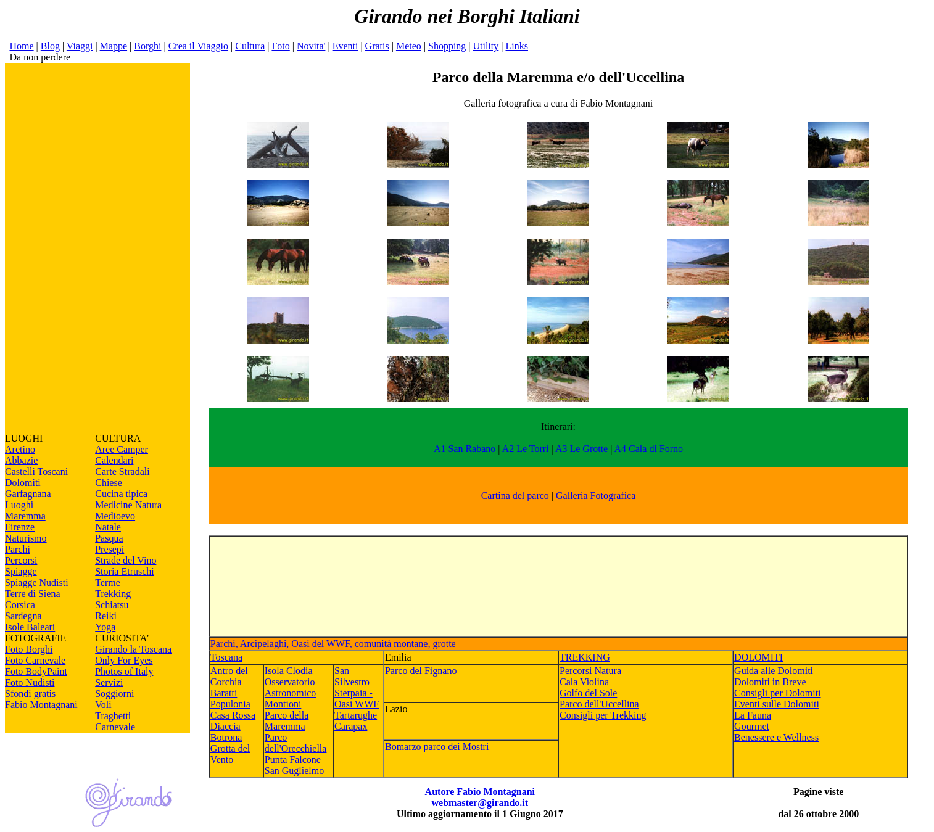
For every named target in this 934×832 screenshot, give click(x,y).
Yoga (105, 627)
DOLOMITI (758, 657)
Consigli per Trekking (603, 715)
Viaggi (80, 46)
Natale (108, 527)
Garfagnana (28, 493)
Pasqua (109, 538)
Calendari (114, 460)
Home (21, 46)
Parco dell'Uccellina (599, 704)
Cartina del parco (515, 495)
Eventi (345, 46)
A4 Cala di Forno (649, 448)
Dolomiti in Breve (770, 682)
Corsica (20, 604)
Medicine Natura (128, 505)
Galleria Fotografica (595, 495)
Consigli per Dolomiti (777, 693)
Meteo (408, 46)
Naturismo (26, 538)
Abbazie (21, 460)
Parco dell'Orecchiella (296, 743)
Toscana (226, 657)
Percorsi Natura (590, 670)
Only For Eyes (123, 660)
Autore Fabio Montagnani (480, 791)
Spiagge (21, 571)
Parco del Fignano (421, 670)
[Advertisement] (97, 248)
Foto (280, 46)
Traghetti (113, 715)
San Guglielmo (294, 770)
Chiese (108, 482)
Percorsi (21, 560)
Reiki (106, 616)
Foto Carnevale (35, 660)
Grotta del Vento (230, 754)
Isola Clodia (289, 670)
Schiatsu (111, 604)
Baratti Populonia (230, 698)
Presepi (109, 549)
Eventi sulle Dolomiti (776, 704)
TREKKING (585, 657)
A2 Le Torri (525, 448)
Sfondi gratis (30, 693)
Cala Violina (584, 682)
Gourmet (751, 726)
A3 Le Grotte (581, 448)
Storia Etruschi (124, 571)
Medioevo (115, 516)
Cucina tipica (121, 493)
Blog (50, 46)
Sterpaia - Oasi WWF (356, 698)
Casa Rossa (232, 715)
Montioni (283, 704)
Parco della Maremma (287, 720)
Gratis (377, 46)
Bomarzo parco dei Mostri (437, 746)
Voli (103, 704)
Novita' (311, 46)
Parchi (17, 549)
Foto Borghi (29, 649)
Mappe (113, 46)
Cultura (250, 46)
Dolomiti (23, 482)
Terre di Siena (32, 593)
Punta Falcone (293, 759)
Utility (486, 46)
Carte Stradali (122, 471)
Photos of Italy (124, 671)
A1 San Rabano (464, 448)
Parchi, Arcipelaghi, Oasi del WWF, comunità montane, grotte (333, 643)
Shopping (447, 46)
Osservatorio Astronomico (290, 687)
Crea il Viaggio (198, 46)
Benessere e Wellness (776, 737)
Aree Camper (121, 449)
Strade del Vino (125, 560)
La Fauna (752, 715)
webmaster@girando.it (479, 802)
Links (517, 46)
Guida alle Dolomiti (773, 670)
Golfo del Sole (588, 693)
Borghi (147, 46)
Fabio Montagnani (41, 704)
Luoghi (19, 505)
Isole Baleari (30, 627)
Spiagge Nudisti (36, 582)
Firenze (20, 527)
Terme (107, 582)
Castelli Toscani (36, 471)
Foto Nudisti (29, 682)
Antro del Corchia (229, 676)
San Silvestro (352, 676)
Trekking (113, 593)
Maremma (25, 516)
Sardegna (23, 616)
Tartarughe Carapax (355, 720)
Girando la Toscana (133, 649)
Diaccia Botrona (226, 732)
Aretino (20, 449)
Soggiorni (114, 693)
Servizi (109, 682)
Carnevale (115, 727)
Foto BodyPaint (36, 671)
